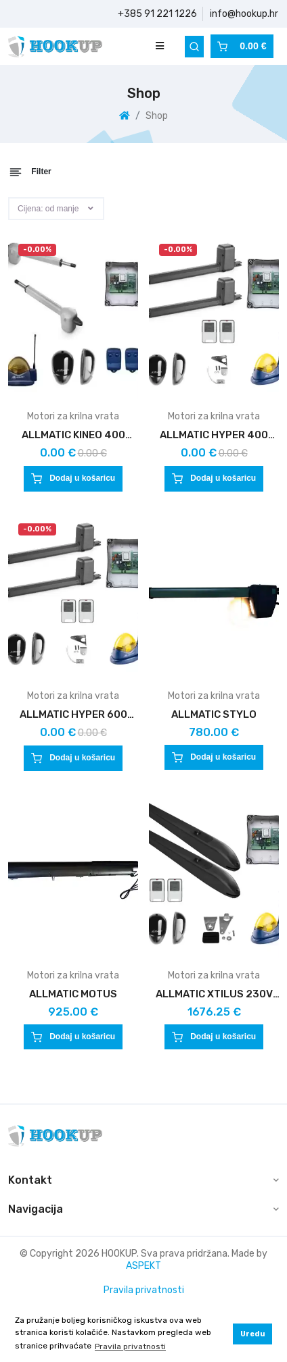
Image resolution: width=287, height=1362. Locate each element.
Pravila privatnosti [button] (130, 1346)
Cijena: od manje (48, 208)
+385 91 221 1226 (157, 14)
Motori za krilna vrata (73, 416)
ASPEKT (143, 1266)
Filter (30, 172)
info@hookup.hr (244, 14)
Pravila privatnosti (144, 1290)
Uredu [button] (252, 1334)
